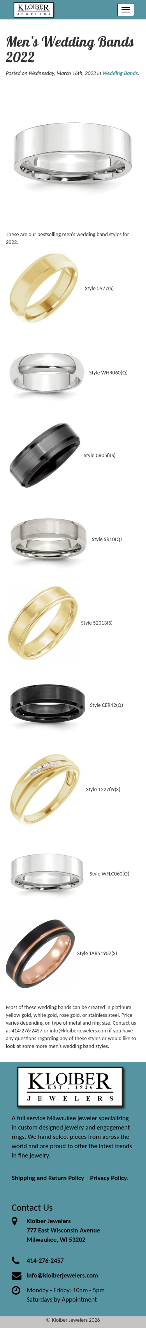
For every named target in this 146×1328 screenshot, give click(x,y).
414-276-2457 (44, 1261)
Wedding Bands (120, 73)
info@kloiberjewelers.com (62, 1275)
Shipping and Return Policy (48, 1178)
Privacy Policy (108, 1178)
